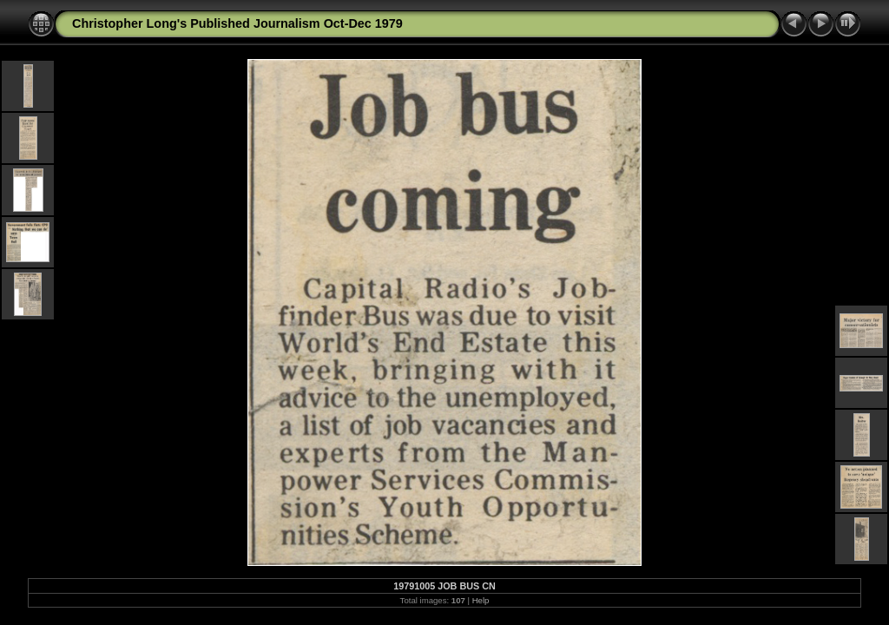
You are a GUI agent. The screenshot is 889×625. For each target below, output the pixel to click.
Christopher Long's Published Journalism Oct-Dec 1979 (237, 23)
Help (481, 600)
